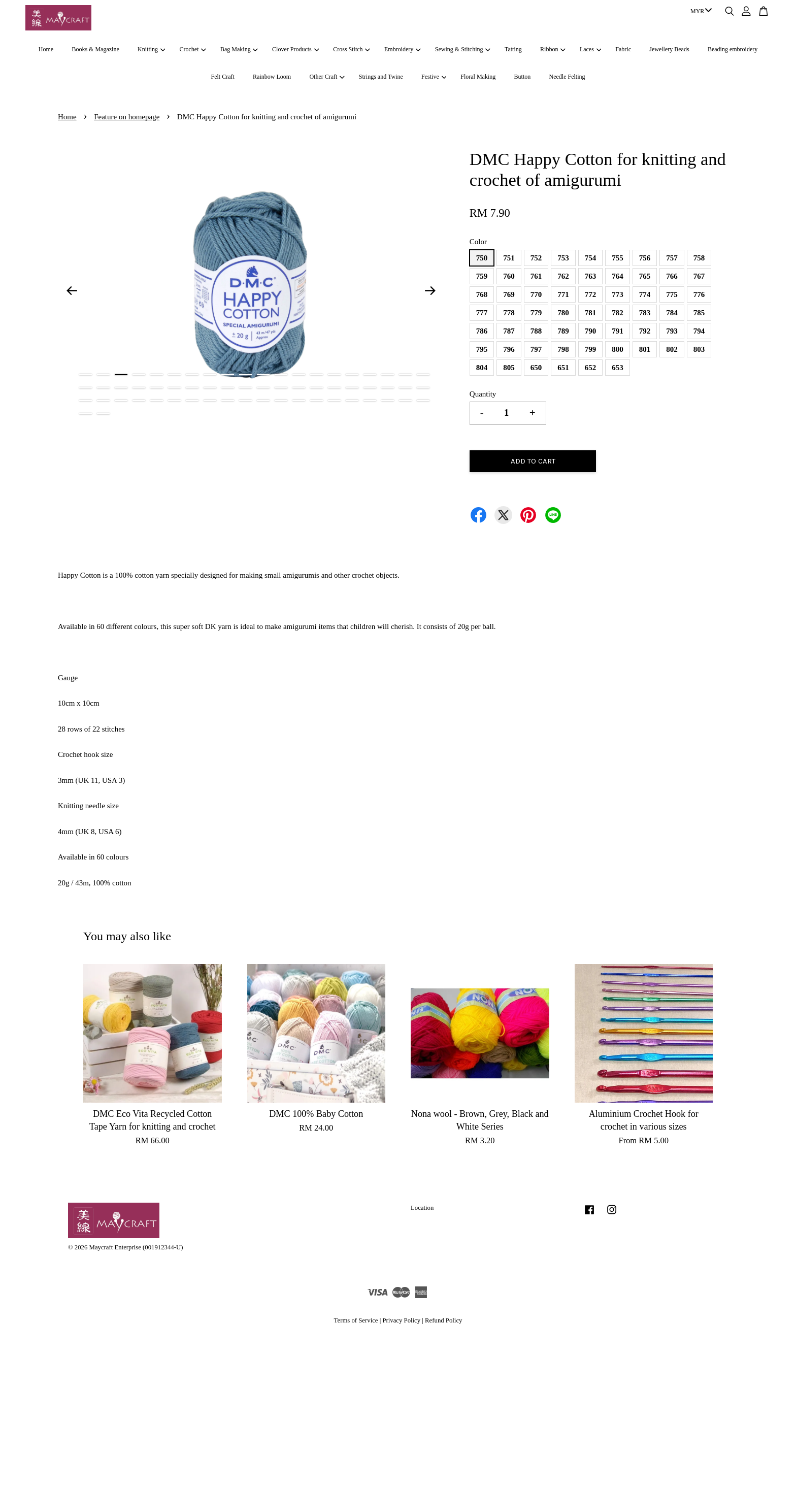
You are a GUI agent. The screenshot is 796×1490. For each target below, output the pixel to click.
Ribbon (553, 49)
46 (174, 400)
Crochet (193, 49)
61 (85, 413)
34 (316, 387)
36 (352, 387)
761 (536, 276)
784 (672, 313)
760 (509, 276)
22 (103, 387)
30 (245, 387)
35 (334, 387)
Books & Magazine (95, 49)
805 (509, 367)
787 (509, 331)
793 (672, 331)
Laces (590, 49)
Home (46, 49)
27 (192, 387)
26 (174, 387)
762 (563, 276)
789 (563, 331)
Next (430, 290)
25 (156, 387)
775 (672, 294)
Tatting (513, 49)
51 (263, 400)
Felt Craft (222, 76)
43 (121, 400)
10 (245, 374)
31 (263, 387)
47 (192, 400)
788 (536, 331)
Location (422, 1207)
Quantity (483, 394)
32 (281, 387)
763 (590, 276)
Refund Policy (443, 1320)
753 (563, 258)
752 (536, 258)
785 (699, 313)
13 (298, 374)
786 (482, 331)
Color (478, 242)
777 (482, 313)
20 (423, 374)
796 (509, 349)
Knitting (151, 49)
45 (156, 400)
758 (699, 258)
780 (563, 313)
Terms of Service (356, 1320)
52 (281, 400)
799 (590, 349)
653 (617, 367)
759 (482, 276)
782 (617, 313)
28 (210, 387)
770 (536, 294)
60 (423, 400)
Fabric (623, 49)
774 (645, 294)
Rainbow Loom (272, 76)
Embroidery (402, 49)
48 (210, 400)
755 (617, 258)
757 (672, 258)
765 (645, 276)
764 (617, 276)
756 (645, 258)
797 (536, 349)
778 (509, 313)
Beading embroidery (732, 49)
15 (334, 374)
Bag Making (239, 49)
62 (103, 413)
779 (536, 313)
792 (645, 331)
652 (590, 367)
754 (590, 258)
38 (387, 387)
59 (405, 400)
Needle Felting (567, 76)
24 (138, 387)
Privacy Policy (401, 1320)
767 (699, 276)
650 (536, 367)
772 (590, 294)
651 (563, 367)
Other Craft (326, 76)
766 (672, 276)
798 (563, 349)
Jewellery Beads (669, 49)
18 (387, 374)
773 (617, 294)
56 (352, 400)
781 (590, 313)
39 (405, 387)
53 (298, 400)
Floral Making (477, 76)
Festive (433, 76)
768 (482, 294)
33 (298, 387)
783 (645, 313)
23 (121, 387)
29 (227, 387)
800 (617, 349)
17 (369, 374)
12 (281, 374)
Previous (71, 290)
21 (85, 387)
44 (138, 400)
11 (263, 374)
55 (334, 400)
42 (103, 400)
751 (509, 258)
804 (482, 367)
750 (482, 258)
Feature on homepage (126, 117)
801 (645, 349)
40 (423, 387)
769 (509, 294)
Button (522, 76)
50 (245, 400)
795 (482, 349)
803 (699, 349)
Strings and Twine (381, 76)
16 (352, 374)
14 (316, 374)
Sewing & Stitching (462, 49)
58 (387, 400)
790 (590, 331)
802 (672, 349)
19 (405, 374)
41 (85, 400)
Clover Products (295, 49)
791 (617, 331)
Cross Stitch (351, 49)
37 (369, 387)
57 (369, 400)
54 (316, 400)
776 (699, 294)
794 (699, 331)
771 (563, 294)
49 (227, 400)
